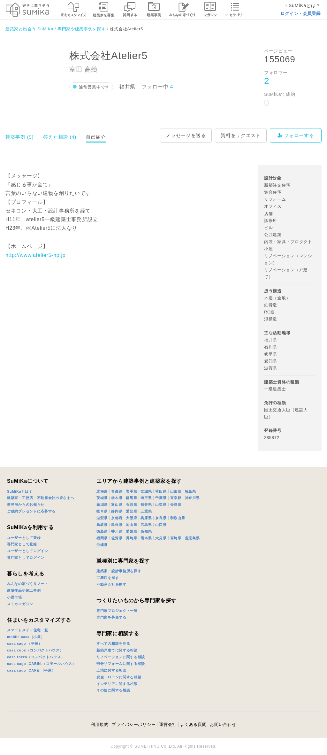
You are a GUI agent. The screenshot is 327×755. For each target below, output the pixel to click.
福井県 (146, 504)
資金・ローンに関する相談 (118, 677)
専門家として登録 (22, 544)
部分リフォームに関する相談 (120, 664)
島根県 (116, 525)
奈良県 (160, 518)
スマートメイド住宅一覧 (27, 630)
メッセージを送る (186, 135)
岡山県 (131, 525)
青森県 (116, 491)
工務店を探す (107, 578)
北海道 (102, 491)
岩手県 (131, 491)
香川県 (116, 531)
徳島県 (102, 531)
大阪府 (131, 518)
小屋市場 (14, 597)
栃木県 (116, 498)
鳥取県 (102, 525)
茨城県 (102, 498)
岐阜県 (102, 511)
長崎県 (131, 538)
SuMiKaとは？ (20, 491)
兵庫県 (146, 518)
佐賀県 (116, 538)
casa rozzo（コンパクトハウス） (36, 657)
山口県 (160, 525)
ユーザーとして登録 (24, 538)
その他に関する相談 (113, 690)
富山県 (116, 504)
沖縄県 (102, 545)
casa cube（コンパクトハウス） (35, 650)
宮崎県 (175, 538)
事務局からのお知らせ (25, 504)
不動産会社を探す (111, 584)
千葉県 (160, 498)
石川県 (131, 504)
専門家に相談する (117, 633)
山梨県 (160, 504)
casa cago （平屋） (24, 643)
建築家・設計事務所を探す (118, 571)
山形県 (175, 491)
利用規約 (99, 724)
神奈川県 (192, 498)
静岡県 (116, 511)
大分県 (160, 538)
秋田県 (160, 491)
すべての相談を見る (113, 643)
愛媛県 (131, 531)
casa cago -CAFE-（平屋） (31, 670)
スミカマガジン (20, 604)
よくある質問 (193, 724)
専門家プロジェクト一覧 (117, 610)
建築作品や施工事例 (24, 590)
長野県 (175, 504)
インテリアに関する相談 (117, 684)
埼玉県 (146, 498)
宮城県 (146, 491)
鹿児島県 (192, 538)
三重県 (146, 511)
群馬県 (131, 498)
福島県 (190, 491)
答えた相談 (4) (59, 137)
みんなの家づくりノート (27, 584)
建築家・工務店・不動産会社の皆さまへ (40, 498)
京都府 (116, 518)
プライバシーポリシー (134, 724)
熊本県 (146, 538)
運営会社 (168, 724)
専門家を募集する (111, 617)
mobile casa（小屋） (25, 637)
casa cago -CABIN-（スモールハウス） (41, 664)
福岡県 (102, 538)
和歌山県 (177, 518)
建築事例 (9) (19, 137)
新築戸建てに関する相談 (117, 650)
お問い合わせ (223, 724)
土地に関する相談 (111, 670)
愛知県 (131, 511)
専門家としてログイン (25, 557)
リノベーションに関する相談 (120, 657)
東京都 (175, 498)
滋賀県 (102, 518)
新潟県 (102, 504)
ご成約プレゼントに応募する (31, 511)
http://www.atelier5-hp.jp (35, 255)
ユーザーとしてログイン (27, 551)
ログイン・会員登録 (300, 13)
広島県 (146, 525)
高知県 (146, 531)
